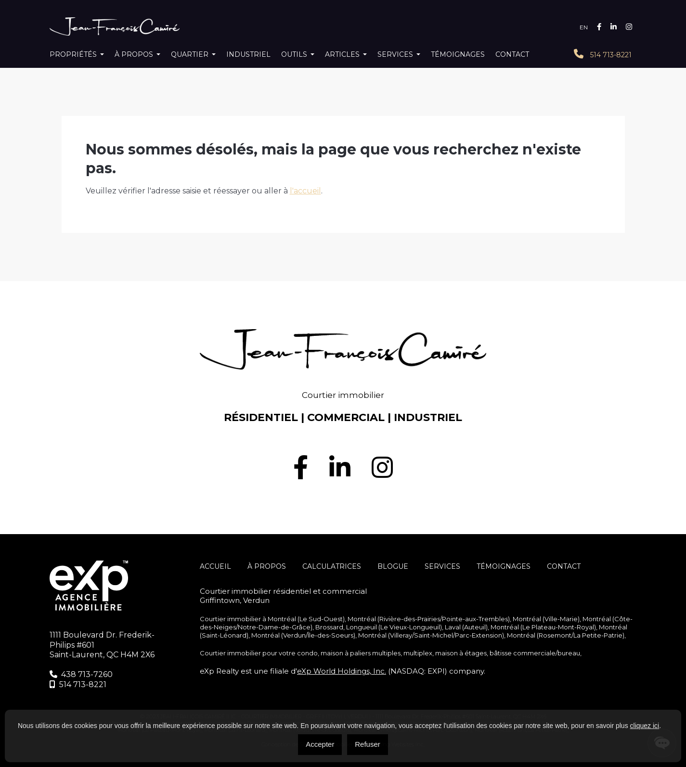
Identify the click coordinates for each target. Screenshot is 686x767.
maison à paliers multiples (361, 653)
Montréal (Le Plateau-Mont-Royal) (543, 627)
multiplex (417, 653)
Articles (342, 54)
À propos (134, 54)
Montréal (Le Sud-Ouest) (306, 619)
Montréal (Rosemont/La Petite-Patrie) (565, 635)
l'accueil (305, 190)
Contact (512, 54)
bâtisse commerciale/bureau (535, 653)
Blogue (392, 566)
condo (307, 653)
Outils (294, 54)
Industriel (248, 54)
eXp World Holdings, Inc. (341, 671)
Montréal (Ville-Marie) (546, 619)
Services (395, 54)
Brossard (329, 627)
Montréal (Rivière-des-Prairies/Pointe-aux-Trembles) (429, 619)
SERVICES (442, 566)
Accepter (320, 744)
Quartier (189, 54)
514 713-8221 (603, 54)
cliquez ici (645, 725)
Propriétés (73, 54)
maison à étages (461, 653)
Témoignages (458, 54)
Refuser (367, 744)
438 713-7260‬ (81, 674)
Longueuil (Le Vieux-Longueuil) (394, 627)
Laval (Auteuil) (466, 627)
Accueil (215, 566)
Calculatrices (331, 566)
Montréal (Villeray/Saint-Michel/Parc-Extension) (431, 635)
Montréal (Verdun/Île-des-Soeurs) (303, 635)
